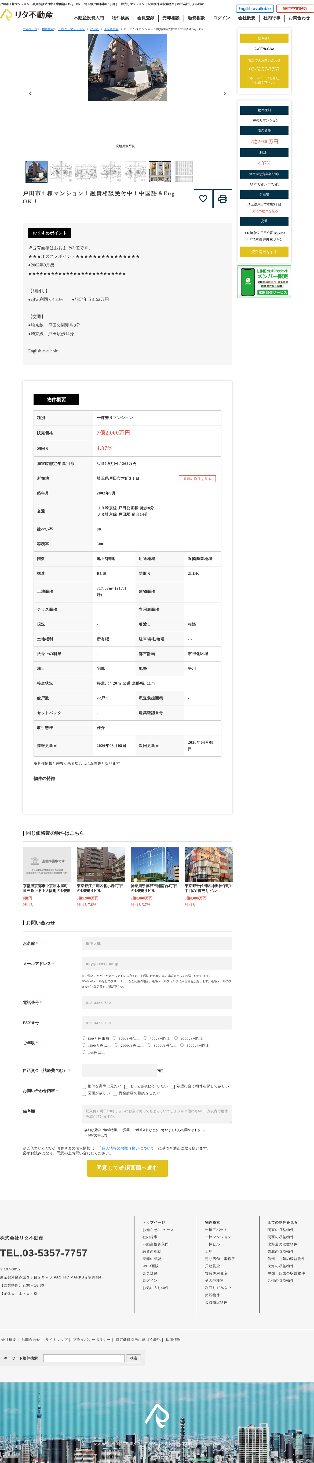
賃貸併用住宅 (216, 1273)
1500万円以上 (96, 1045)
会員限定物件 (216, 1302)
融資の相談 (152, 1251)
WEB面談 (151, 1266)
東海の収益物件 (281, 1266)
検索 (133, 1358)
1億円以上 (93, 1052)
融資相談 (196, 18)
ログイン (221, 18)
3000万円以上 (162, 1045)
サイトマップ (56, 1340)
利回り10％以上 (218, 1288)
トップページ (154, 1222)
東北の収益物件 (281, 1251)
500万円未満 (95, 1038)
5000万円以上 (195, 1045)
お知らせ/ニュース (158, 1230)
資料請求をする (264, 252)
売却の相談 (152, 1259)
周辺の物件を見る (197, 479)
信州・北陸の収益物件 (286, 1259)
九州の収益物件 (281, 1280)
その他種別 (214, 1280)
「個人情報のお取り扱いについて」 (128, 1148)
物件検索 (120, 18)
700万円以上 (157, 1038)
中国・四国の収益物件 (286, 1273)
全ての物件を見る (283, 1222)
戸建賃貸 (212, 1266)
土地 (209, 1251)
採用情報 (173, 1340)
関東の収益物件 (281, 1230)
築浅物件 (212, 1295)
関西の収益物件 (281, 1237)
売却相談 (171, 18)
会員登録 (145, 18)
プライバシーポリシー (92, 1340)
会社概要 (246, 18)
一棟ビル (212, 1244)
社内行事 (271, 18)
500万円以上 (126, 1038)
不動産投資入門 (89, 18)
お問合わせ (299, 18)
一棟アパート (216, 1230)
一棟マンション (218, 1237)
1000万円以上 (188, 1038)
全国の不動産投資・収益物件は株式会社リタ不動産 (152, 1444)
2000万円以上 (129, 1045)
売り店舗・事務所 (220, 1259)
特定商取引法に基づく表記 (138, 1340)
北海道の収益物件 (283, 1244)
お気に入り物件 (156, 1288)
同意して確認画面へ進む (127, 1168)
